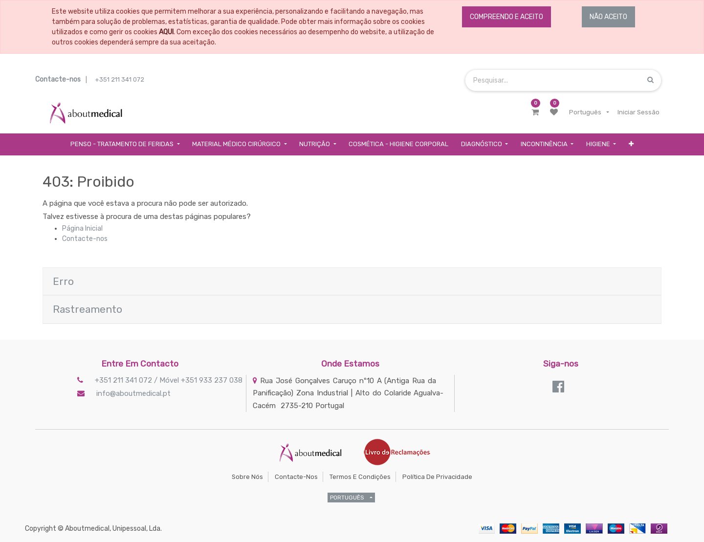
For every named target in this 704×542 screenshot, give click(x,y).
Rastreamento (87, 309)
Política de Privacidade (437, 476)
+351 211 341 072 (119, 79)
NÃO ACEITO (608, 17)
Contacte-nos (85, 239)
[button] (631, 144)
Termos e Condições (360, 476)
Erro (63, 281)
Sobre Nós (247, 476)
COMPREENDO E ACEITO (506, 17)
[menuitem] (398, 144)
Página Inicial (82, 228)
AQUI (166, 32)
